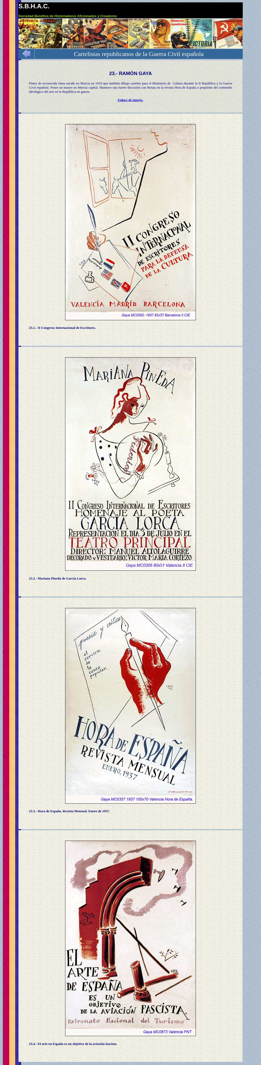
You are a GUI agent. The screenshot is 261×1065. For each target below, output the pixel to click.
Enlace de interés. (130, 100)
